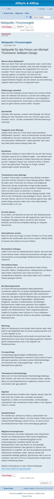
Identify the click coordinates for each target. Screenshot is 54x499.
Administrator (6, 34)
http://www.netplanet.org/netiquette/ (16, 468)
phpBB (19, 493)
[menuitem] (8, 9)
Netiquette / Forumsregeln (17, 22)
